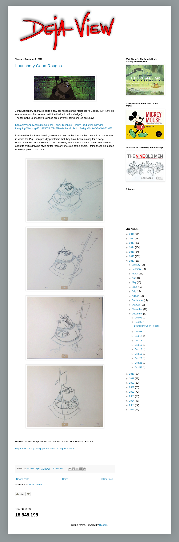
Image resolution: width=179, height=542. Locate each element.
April (134, 278)
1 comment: (58, 468)
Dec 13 (138, 340)
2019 (132, 378)
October (136, 304)
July (134, 291)
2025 (132, 405)
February (137, 269)
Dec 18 (138, 349)
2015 (132, 252)
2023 (132, 396)
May (134, 282)
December (137, 313)
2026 (132, 409)
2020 (132, 383)
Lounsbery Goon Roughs (38, 65)
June (134, 287)
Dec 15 (138, 345)
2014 (132, 247)
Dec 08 (138, 331)
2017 (132, 261)
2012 (132, 238)
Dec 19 (138, 354)
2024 (132, 400)
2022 (132, 391)
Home (65, 479)
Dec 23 (138, 358)
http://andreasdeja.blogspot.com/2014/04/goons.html (44, 448)
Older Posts (107, 479)
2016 (132, 256)
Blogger (103, 525)
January (136, 264)
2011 (132, 234)
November (137, 309)
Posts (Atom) (35, 484)
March (135, 273)
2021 (132, 387)
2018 (132, 374)
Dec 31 (138, 367)
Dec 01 (138, 317)
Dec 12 (138, 336)
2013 (132, 243)
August (136, 296)
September (138, 300)
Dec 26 (138, 363)
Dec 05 (138, 322)
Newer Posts (22, 479)
